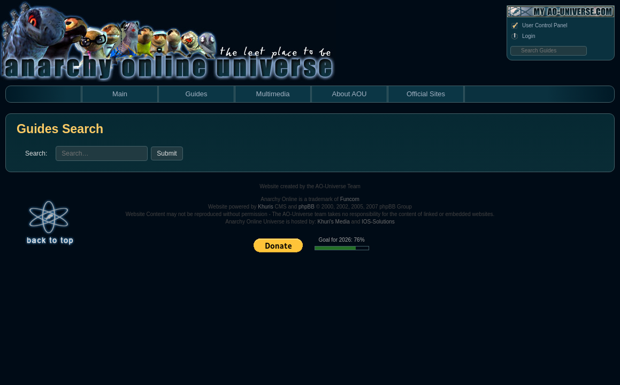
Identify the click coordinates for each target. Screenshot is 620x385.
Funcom (349, 199)
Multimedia (273, 94)
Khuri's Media (334, 222)
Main (119, 94)
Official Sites (426, 94)
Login (522, 36)
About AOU (349, 94)
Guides (196, 94)
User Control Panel (538, 25)
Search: (36, 153)
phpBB (306, 207)
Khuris (265, 207)
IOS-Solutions (378, 222)
